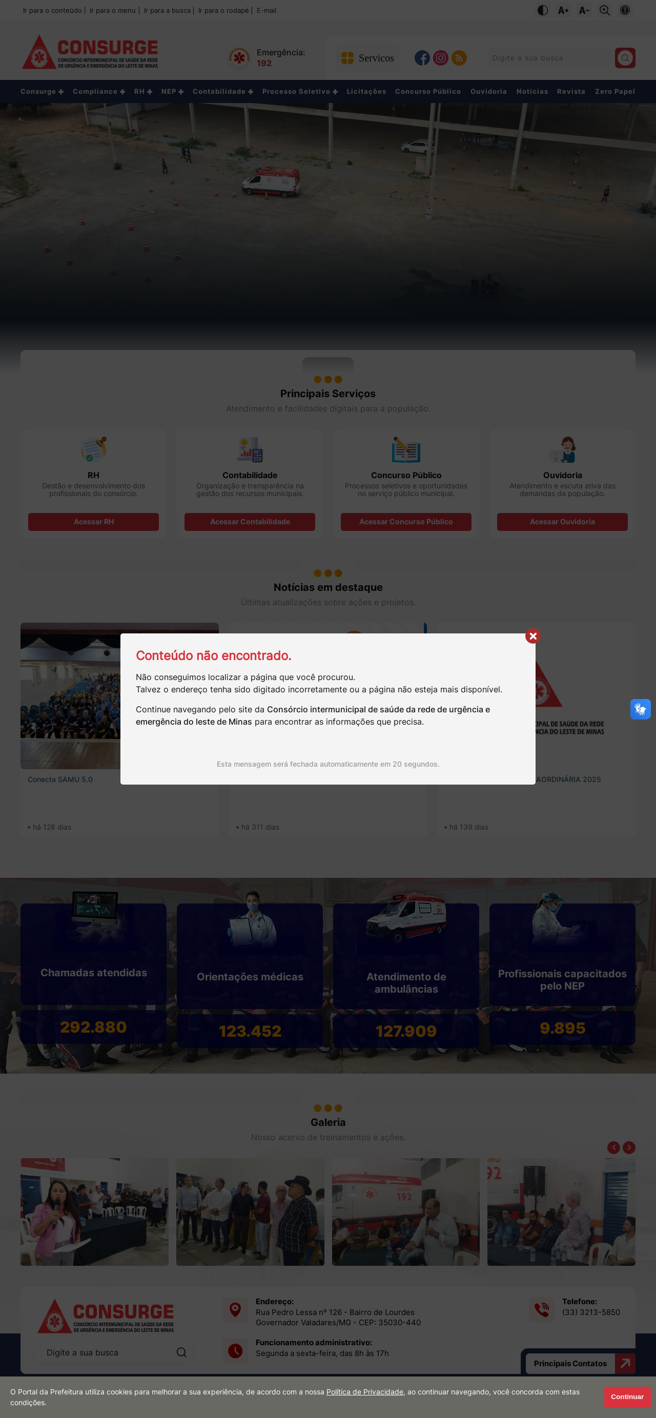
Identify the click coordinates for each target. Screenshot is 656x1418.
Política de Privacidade (364, 1392)
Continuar (627, 1397)
